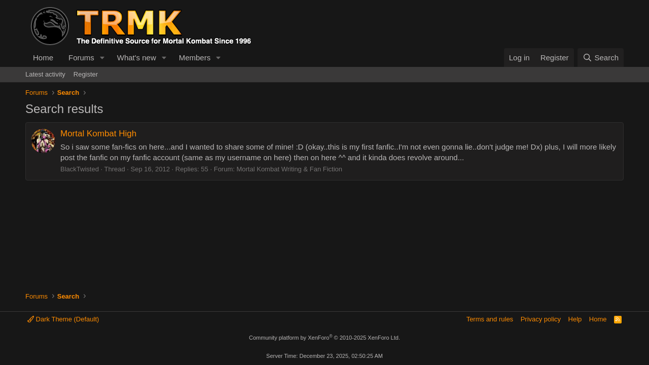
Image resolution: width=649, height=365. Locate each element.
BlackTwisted (79, 169)
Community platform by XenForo (324, 338)
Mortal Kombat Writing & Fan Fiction (289, 169)
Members (195, 57)
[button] (102, 57)
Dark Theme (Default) (63, 319)
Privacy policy (541, 319)
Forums (81, 57)
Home (43, 57)
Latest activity (45, 74)
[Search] (601, 57)
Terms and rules (489, 319)
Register (86, 74)
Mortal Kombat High (98, 133)
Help (575, 319)
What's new (136, 57)
